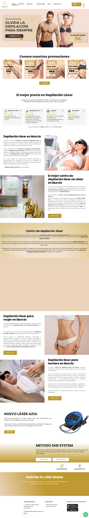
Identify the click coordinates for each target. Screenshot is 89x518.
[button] (1, 69)
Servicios (31, 4)
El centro (22, 4)
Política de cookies (51, 508)
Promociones (41, 4)
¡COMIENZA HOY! (14, 36)
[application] (34, 4)
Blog (49, 4)
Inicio (15, 4)
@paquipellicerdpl (62, 470)
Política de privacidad (51, 506)
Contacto (65, 4)
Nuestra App (56, 4)
